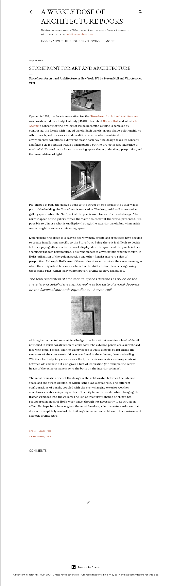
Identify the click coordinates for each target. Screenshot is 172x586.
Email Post (45, 430)
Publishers (74, 41)
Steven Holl (110, 121)
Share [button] (32, 430)
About (58, 41)
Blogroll (95, 41)
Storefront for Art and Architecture (114, 116)
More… (110, 41)
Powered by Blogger (86, 567)
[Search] (140, 11)
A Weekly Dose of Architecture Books (82, 16)
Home (45, 41)
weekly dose (44, 436)
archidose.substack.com (79, 33)
